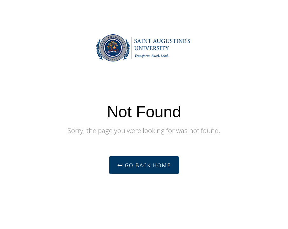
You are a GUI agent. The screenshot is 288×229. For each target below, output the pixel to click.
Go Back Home (144, 165)
